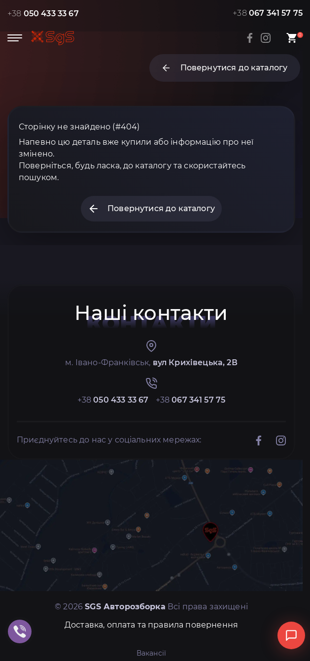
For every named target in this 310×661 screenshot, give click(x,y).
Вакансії (151, 653)
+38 (43, 13)
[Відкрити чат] (291, 635)
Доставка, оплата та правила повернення (151, 625)
